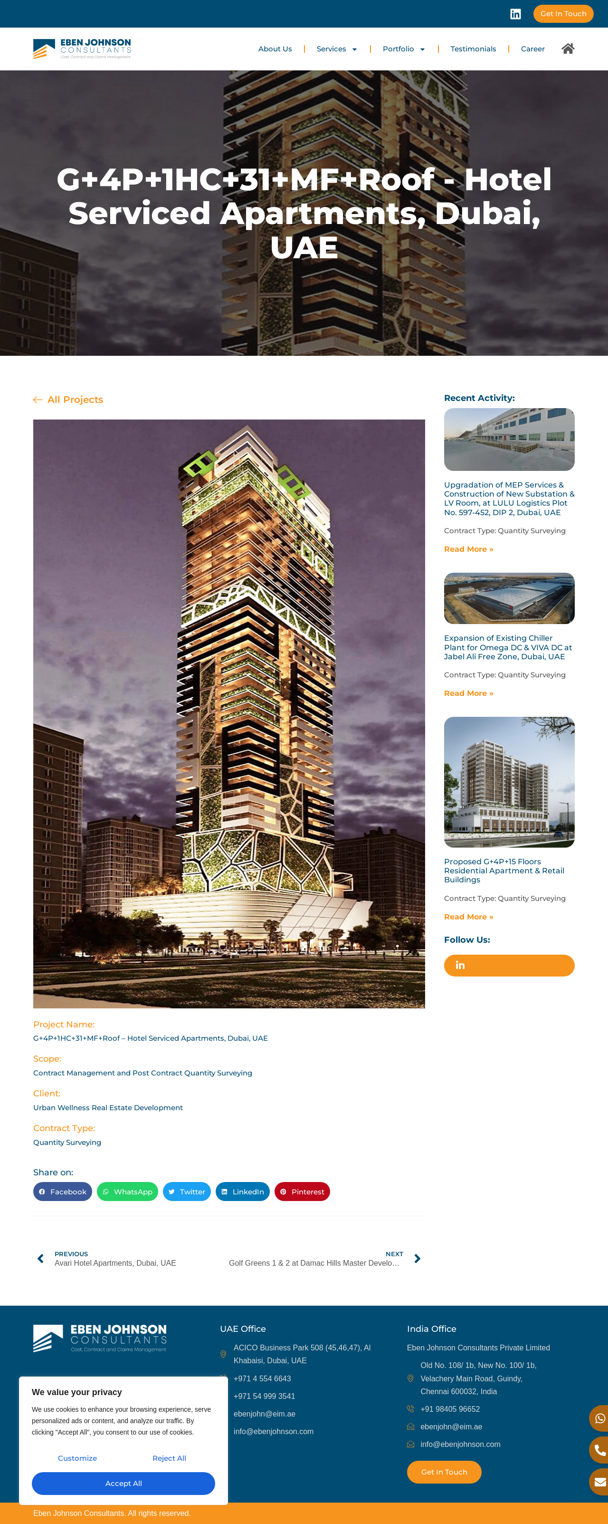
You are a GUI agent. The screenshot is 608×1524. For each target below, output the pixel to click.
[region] (123, 1442)
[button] (62, 1191)
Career (533, 48)
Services (337, 49)
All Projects (75, 399)
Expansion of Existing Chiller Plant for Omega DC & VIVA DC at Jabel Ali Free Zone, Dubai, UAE (508, 647)
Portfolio (404, 49)
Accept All (123, 1483)
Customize (76, 1460)
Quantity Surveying (532, 530)
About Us (275, 48)
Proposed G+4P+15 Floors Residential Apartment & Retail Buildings (504, 870)
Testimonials (473, 48)
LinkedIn (478, 966)
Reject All (169, 1460)
